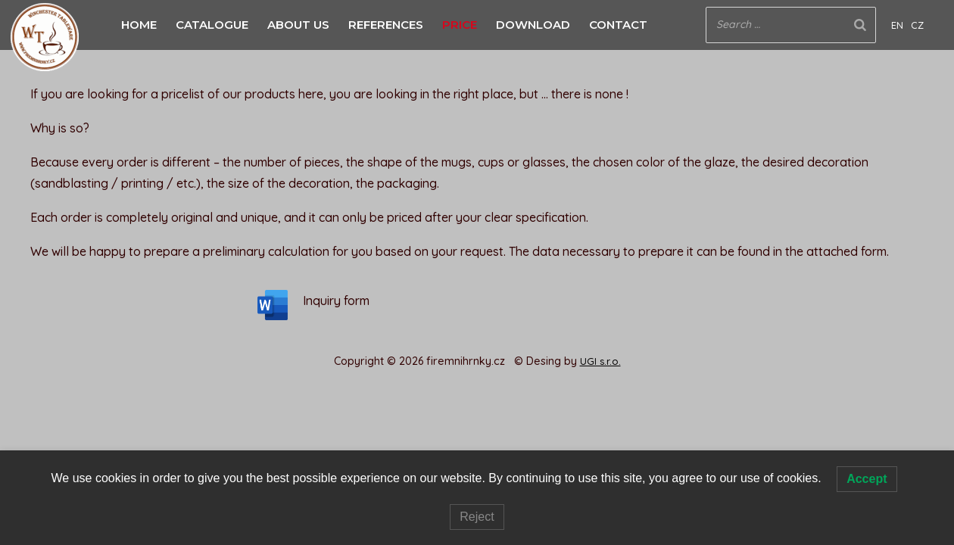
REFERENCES (385, 24)
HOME (139, 24)
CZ (917, 25)
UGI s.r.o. (600, 361)
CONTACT (618, 24)
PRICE (459, 24)
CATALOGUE (212, 24)
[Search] (860, 25)
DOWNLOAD (533, 24)
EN (897, 25)
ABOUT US (298, 24)
